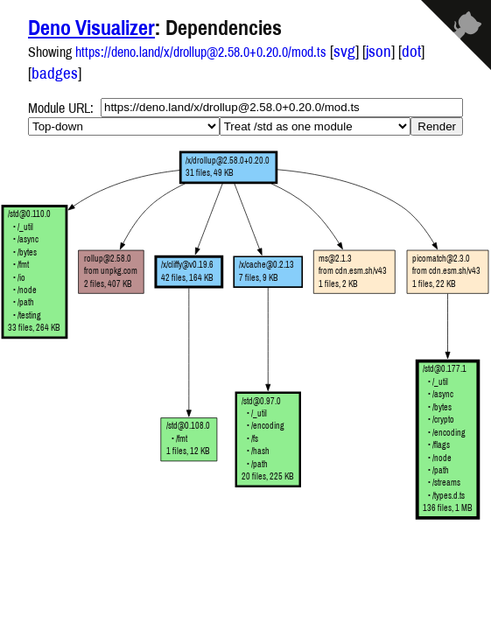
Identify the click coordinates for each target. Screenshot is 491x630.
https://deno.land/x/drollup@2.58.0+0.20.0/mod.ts (200, 51)
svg (344, 51)
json (378, 51)
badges (55, 73)
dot (411, 51)
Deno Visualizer (91, 27)
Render (436, 126)
